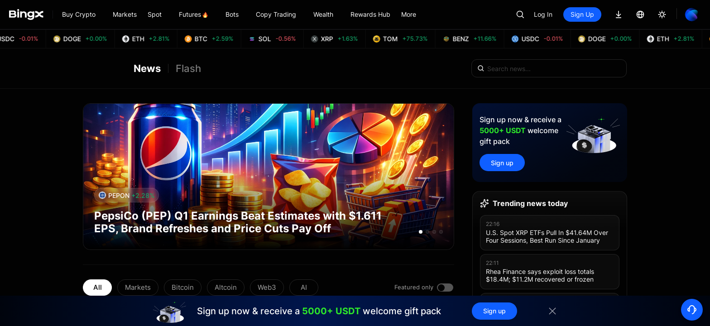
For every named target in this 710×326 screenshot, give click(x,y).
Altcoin (226, 287)
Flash (188, 68)
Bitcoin (183, 287)
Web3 (267, 287)
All (97, 287)
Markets (138, 287)
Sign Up (582, 14)
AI (304, 287)
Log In (543, 14)
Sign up (502, 163)
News (147, 68)
